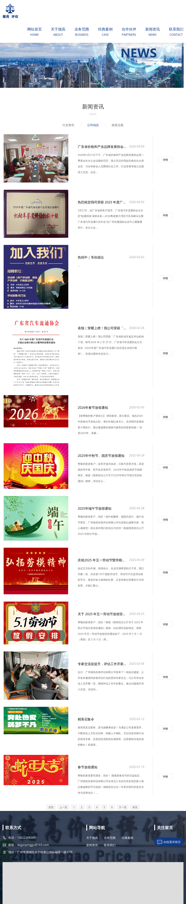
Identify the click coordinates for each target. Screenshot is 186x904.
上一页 (63, 772)
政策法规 (118, 126)
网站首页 (34, 29)
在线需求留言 (172, 808)
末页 (135, 772)
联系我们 (176, 29)
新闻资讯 (152, 29)
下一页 (122, 772)
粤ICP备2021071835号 (52, 885)
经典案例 (105, 29)
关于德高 (58, 29)
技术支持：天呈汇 (174, 885)
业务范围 (81, 29)
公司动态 (93, 126)
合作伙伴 (129, 29)
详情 (165, 159)
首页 (51, 772)
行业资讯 (68, 126)
